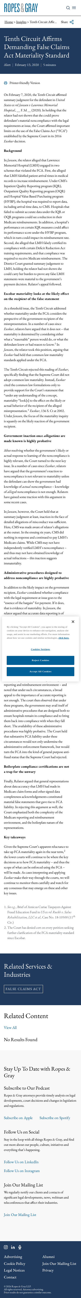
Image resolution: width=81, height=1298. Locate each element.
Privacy (48, 1270)
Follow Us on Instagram (22, 1170)
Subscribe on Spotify (55, 1117)
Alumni (48, 1256)
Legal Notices (14, 1270)
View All (10, 1027)
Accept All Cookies (41, 671)
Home (9, 22)
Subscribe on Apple (18, 1117)
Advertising (13, 1256)
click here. (64, 638)
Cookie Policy (14, 1263)
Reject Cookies (40, 660)
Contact (10, 1277)
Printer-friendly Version (22, 83)
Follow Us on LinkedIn (21, 1161)
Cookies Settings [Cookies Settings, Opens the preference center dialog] (40, 649)
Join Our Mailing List (20, 1214)
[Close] (73, 621)
